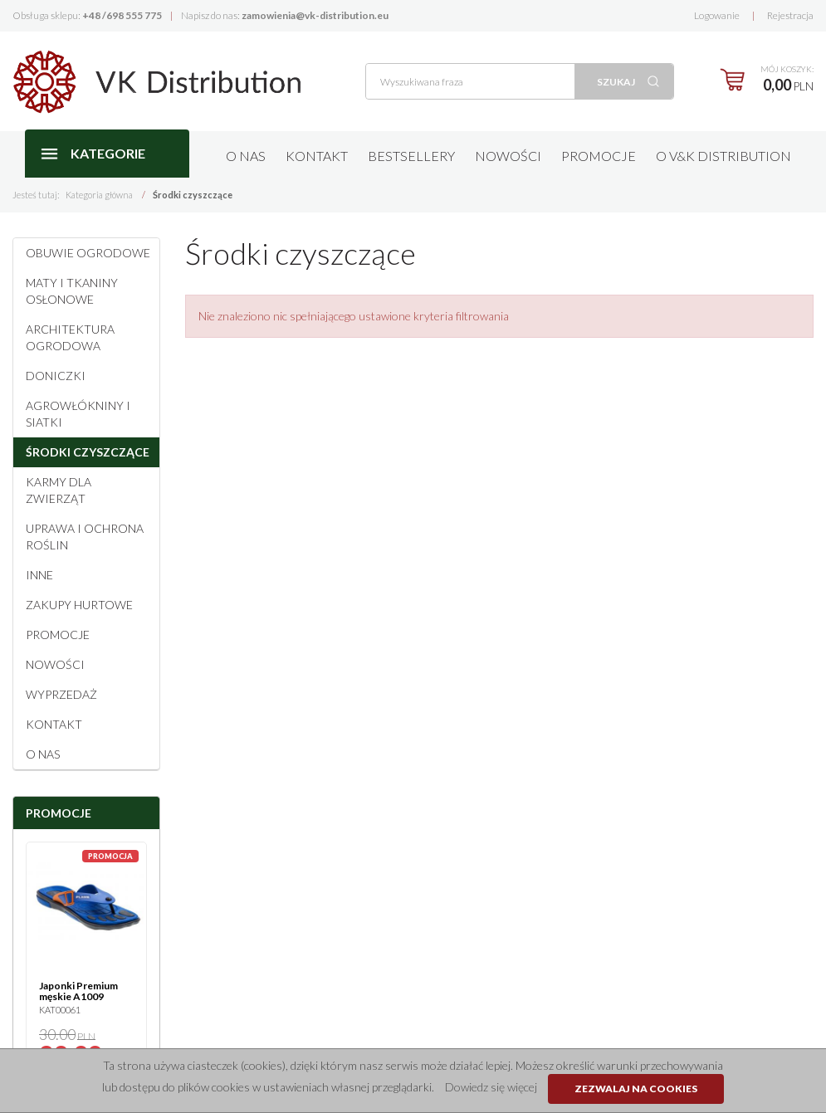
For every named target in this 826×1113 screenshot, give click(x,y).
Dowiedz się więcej (491, 1087)
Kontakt (317, 156)
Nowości (508, 156)
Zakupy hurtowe (79, 605)
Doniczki (56, 376)
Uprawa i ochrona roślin (85, 536)
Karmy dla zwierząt (58, 490)
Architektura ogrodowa (70, 337)
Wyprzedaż (61, 694)
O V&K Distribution (723, 156)
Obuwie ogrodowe (88, 253)
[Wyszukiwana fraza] (470, 81)
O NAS (43, 754)
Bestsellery (411, 156)
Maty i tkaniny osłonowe (72, 291)
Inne (39, 575)
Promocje (598, 156)
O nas (246, 156)
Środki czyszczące (87, 452)
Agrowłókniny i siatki (78, 413)
